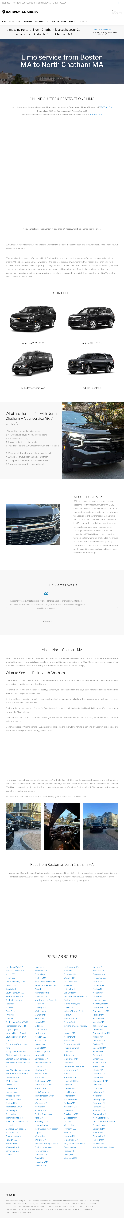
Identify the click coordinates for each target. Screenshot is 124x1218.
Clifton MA (97, 996)
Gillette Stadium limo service (18, 1055)
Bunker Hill (68, 1007)
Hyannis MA (40, 1022)
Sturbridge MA (41, 1121)
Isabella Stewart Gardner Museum (75, 1013)
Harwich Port (11, 985)
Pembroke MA (70, 1147)
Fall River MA (98, 1015)
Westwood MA (70, 1158)
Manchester (11, 1154)
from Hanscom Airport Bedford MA (44, 1098)
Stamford (68, 971)
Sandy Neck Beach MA (16, 1051)
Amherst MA (40, 1166)
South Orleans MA (14, 1000)
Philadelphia (40, 974)
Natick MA (97, 1088)
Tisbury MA (69, 1055)
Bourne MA (98, 1077)
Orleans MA (98, 1029)
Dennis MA (39, 1158)
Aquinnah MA (99, 1144)
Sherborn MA (99, 1110)
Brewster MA (99, 974)
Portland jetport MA (101, 1033)
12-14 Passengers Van (33, 388)
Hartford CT (40, 967)
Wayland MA (40, 1140)
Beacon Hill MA (99, 1048)
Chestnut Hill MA (71, 1081)
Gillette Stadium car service (18, 1059)
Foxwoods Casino (13, 1136)
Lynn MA (68, 1121)
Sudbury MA (11, 1114)
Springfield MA (12, 1151)
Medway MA (40, 1088)
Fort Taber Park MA (14, 967)
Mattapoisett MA (100, 1081)
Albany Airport (12, 1110)
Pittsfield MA (69, 1096)
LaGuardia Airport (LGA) (16, 1037)
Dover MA (97, 967)
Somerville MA (99, 1085)
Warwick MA (98, 1022)
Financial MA (98, 1051)
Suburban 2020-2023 (33, 343)
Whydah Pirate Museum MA (76, 1144)
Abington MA (99, 1066)
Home (4, 21)
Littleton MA (40, 1070)
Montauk (10, 1018)
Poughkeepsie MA (101, 1011)
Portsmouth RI (70, 1151)
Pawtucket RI (99, 1103)
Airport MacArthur (14, 1107)
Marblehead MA (71, 1059)
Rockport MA (11, 1103)
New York (68, 1132)
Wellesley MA (41, 971)
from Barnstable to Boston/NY (43, 1065)
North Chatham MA (14, 996)
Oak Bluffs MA (70, 993)
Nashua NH (98, 989)
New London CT (42, 1151)
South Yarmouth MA (15, 993)
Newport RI (40, 1055)
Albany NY (68, 1110)
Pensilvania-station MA (74, 1066)
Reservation (14, 21)
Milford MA (40, 1077)
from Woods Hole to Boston (18, 1070)
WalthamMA (40, 1011)
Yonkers (9, 1007)
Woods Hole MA (13, 1096)
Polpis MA (68, 985)
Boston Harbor (70, 1018)
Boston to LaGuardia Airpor (18, 1121)
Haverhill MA (98, 985)
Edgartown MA (41, 1162)
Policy (72, 21)
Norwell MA (40, 1107)
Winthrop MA (12, 1081)
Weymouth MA (12, 1147)
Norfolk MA (40, 1018)
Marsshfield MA (71, 1140)
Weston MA (40, 1136)
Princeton (10, 1015)
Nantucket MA (99, 1063)
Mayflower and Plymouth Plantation (46, 1002)
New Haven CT (99, 1132)
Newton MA (40, 1037)
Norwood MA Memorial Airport (45, 987)
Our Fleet (28, 21)
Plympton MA (99, 1074)
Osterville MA (99, 1040)
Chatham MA (40, 978)
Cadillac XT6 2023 (91, 343)
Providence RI (12, 1132)
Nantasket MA (70, 1107)
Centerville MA (12, 1077)
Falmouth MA (99, 1107)
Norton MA (40, 1033)
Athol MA (39, 1118)
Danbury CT (98, 1044)
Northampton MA (71, 967)
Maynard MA (40, 1015)
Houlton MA (98, 982)
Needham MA (70, 1037)
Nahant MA (98, 993)
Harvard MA (40, 1044)
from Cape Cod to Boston (17, 1074)
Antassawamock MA (15, 971)
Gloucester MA (70, 1118)
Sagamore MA (70, 1085)
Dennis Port (11, 989)
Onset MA (10, 978)
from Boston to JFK (14, 1118)
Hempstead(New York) (16, 1026)
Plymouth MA (70, 1129)
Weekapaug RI (99, 1099)
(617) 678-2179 (117, 13)
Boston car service (43, 1147)
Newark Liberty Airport (16, 1033)
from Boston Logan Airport (47, 1144)
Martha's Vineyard (72, 1004)
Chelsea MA (69, 1088)
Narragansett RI (42, 993)
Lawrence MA (99, 1000)
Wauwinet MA (70, 978)
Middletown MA (71, 1070)
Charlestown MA (100, 1007)
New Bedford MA (13, 1099)
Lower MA (68, 1051)
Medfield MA (40, 1048)
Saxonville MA (99, 1129)
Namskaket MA (71, 1099)
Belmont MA (98, 1092)
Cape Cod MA (41, 1029)
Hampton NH (99, 971)
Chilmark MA (69, 989)
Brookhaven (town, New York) (16, 1046)
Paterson (10, 1004)
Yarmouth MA (99, 1018)
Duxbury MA (40, 1007)
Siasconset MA (70, 982)
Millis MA (39, 1026)
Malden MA (98, 1037)
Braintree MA (41, 996)
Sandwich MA (99, 1136)
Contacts (82, 21)
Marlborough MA (42, 1051)
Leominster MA (42, 1125)
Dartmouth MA (99, 1114)
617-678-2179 (105, 107)
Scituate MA (40, 1040)
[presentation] (7, 607)
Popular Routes (59, 21)
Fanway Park (69, 1022)
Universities (11, 1125)
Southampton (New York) (17, 1022)
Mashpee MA (70, 1077)
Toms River (11, 1011)
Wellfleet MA (11, 1144)
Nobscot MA (69, 1033)
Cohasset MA (41, 1154)
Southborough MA (43, 1081)
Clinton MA (98, 1059)
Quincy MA (68, 1154)
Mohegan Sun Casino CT (16, 1129)
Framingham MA (71, 1114)
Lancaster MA (99, 978)
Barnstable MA (41, 1059)
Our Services (40, 21)
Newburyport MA (100, 1004)
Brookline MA (70, 1092)
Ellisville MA (98, 1070)
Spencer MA (40, 1110)
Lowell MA (68, 1063)
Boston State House (44, 1114)
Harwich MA (11, 1140)
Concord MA (11, 1088)
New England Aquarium (45, 982)
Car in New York (42, 1092)
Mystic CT (10, 974)
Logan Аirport (12, 1029)
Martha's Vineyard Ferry (103, 1147)
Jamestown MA (100, 1026)
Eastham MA (69, 1040)
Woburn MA (69, 1125)
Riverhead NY (70, 974)
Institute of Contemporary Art (75, 1028)
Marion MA (69, 1074)
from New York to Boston (104, 1121)
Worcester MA (41, 1074)
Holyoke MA (11, 1085)
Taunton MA (11, 1092)
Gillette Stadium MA (43, 1085)
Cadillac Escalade (91, 388)
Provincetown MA (72, 1044)
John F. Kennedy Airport (16, 982)
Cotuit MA (10, 1040)
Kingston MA (69, 1136)
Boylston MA (69, 1103)
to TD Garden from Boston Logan (46, 1131)
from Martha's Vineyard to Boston (75, 998)
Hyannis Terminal (71, 1048)
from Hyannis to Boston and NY (18, 1065)
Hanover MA (98, 1140)
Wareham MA (41, 1103)
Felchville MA (99, 1125)
